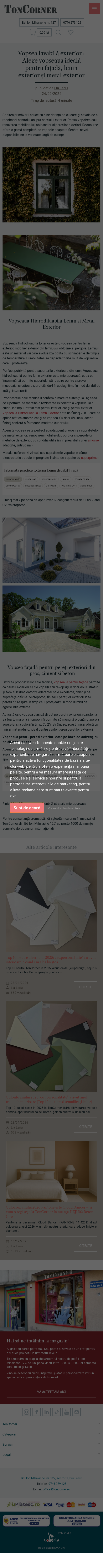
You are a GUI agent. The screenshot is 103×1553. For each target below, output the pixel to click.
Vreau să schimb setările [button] (64, 808)
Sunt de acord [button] (27, 807)
